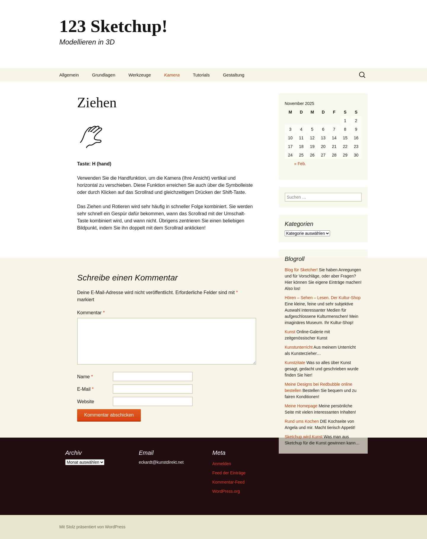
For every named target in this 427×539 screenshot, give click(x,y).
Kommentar (91, 312)
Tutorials (201, 74)
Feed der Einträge (229, 473)
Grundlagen (103, 74)
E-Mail (85, 389)
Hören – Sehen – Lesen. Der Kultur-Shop (323, 297)
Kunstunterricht (299, 347)
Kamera (172, 74)
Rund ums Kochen (302, 421)
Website (85, 401)
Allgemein (69, 74)
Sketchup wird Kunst (304, 436)
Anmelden (221, 463)
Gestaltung (234, 74)
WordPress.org (226, 491)
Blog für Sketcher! (301, 269)
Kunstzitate (295, 362)
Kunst (290, 331)
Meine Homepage (301, 406)
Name (85, 376)
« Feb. (300, 163)
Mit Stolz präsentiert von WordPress (92, 526)
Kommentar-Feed (228, 482)
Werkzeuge (139, 74)
